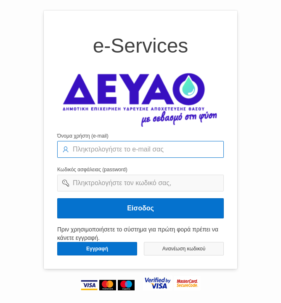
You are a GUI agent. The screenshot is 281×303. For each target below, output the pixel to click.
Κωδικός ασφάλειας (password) (92, 170)
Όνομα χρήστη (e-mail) (83, 136)
